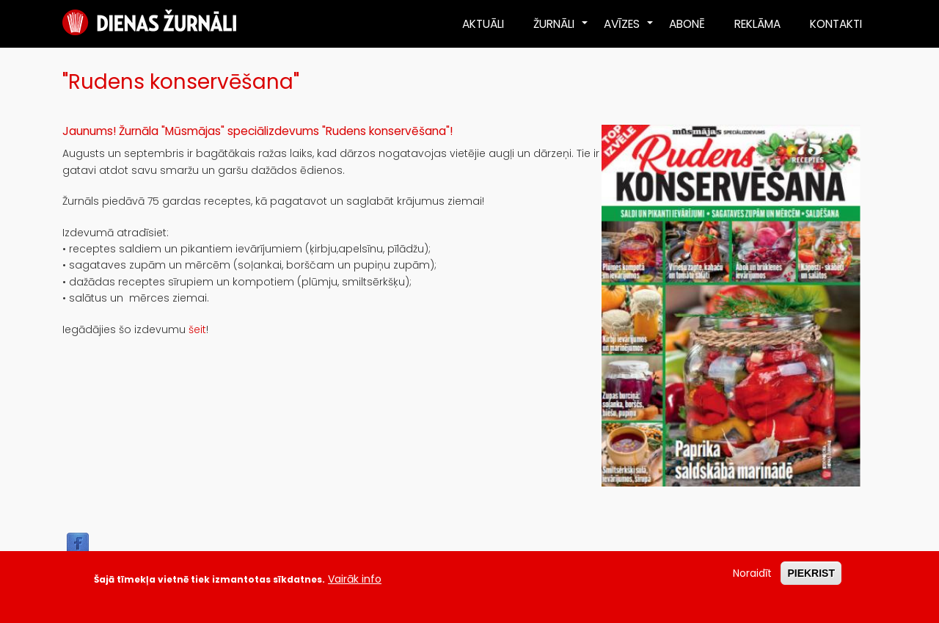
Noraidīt (752, 578)
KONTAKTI (836, 24)
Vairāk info (354, 584)
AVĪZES (629, 29)
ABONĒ (687, 24)
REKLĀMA (757, 24)
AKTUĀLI (483, 24)
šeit (197, 329)
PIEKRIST (811, 578)
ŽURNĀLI (561, 29)
